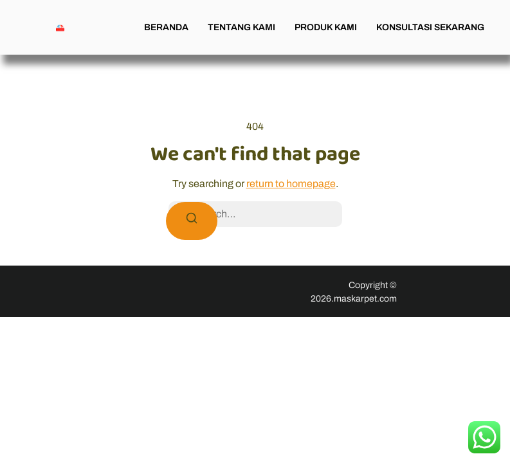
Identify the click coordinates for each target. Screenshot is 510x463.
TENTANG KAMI (241, 27)
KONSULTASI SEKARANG (430, 27)
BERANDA (166, 27)
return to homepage (291, 183)
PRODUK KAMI (326, 27)
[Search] (191, 221)
